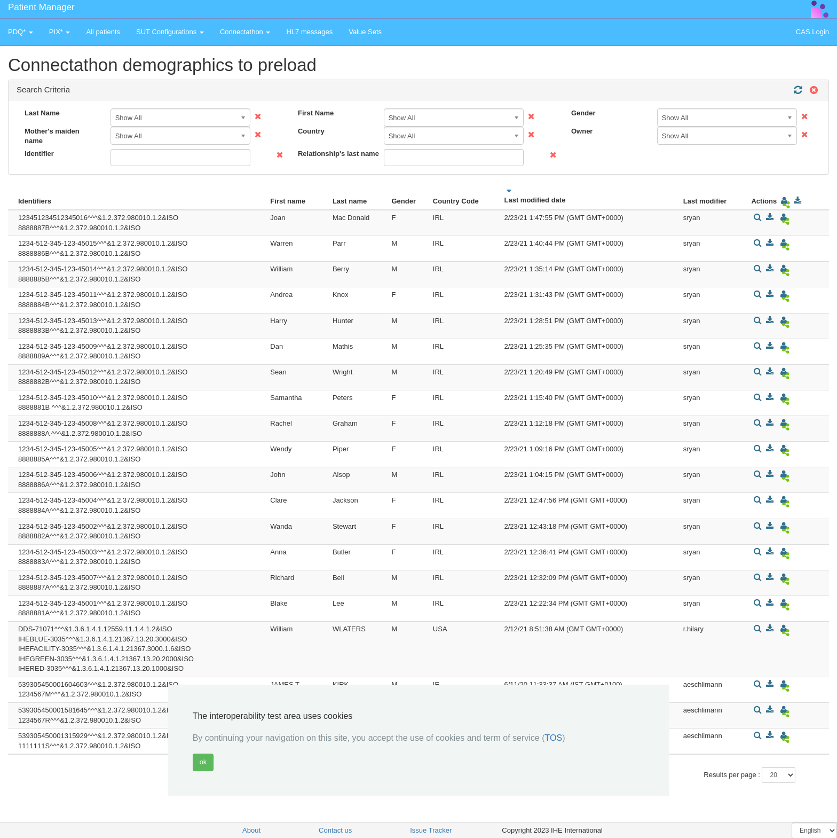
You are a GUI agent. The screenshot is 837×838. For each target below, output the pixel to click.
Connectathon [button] (245, 32)
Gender (583, 113)
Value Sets (365, 32)
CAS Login (812, 32)
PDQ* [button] (20, 32)
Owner (582, 131)
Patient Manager (41, 7)
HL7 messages (309, 32)
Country (311, 131)
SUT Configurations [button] (170, 32)
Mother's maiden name (52, 136)
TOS (554, 737)
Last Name (42, 113)
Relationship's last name (337, 154)
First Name (316, 113)
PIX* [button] (59, 32)
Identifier (39, 154)
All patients (103, 32)
